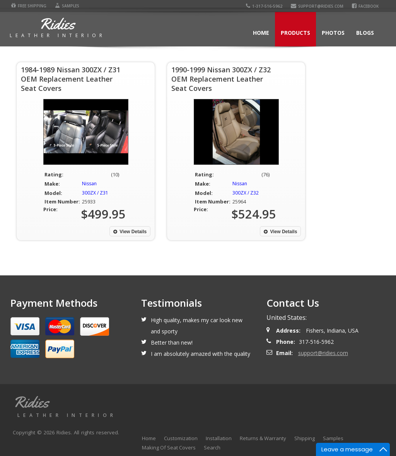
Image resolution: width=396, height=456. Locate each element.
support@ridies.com (318, 6)
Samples (66, 6)
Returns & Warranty (263, 438)
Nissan (89, 183)
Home (261, 32)
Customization (181, 438)
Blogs (365, 32)
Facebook (366, 6)
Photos (333, 32)
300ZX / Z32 (245, 193)
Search (212, 447)
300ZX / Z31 (95, 193)
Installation (219, 438)
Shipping (304, 438)
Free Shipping (28, 6)
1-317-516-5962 (265, 6)
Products (295, 32)
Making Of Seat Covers (169, 447)
